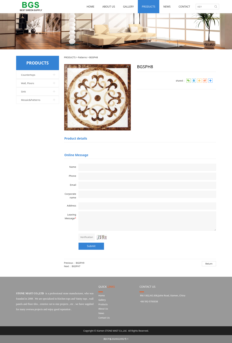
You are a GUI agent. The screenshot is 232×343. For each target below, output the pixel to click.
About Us (103, 308)
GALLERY (128, 6)
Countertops (28, 74)
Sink (23, 91)
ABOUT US (108, 6)
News (101, 313)
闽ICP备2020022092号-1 (116, 338)
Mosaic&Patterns (30, 99)
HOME (90, 6)
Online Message (76, 155)
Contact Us (104, 317)
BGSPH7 (76, 266)
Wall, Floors (27, 83)
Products (103, 304)
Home (101, 295)
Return (208, 263)
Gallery (102, 299)
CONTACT (184, 6)
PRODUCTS (148, 6)
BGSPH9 (80, 262)
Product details (75, 138)
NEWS (167, 6)
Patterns (82, 57)
